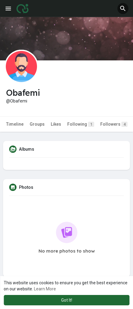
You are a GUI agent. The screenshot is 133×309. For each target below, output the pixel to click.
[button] (122, 8)
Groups (37, 124)
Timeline (15, 124)
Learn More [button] (45, 288)
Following (80, 124)
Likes (56, 124)
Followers (113, 124)
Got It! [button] (66, 300)
